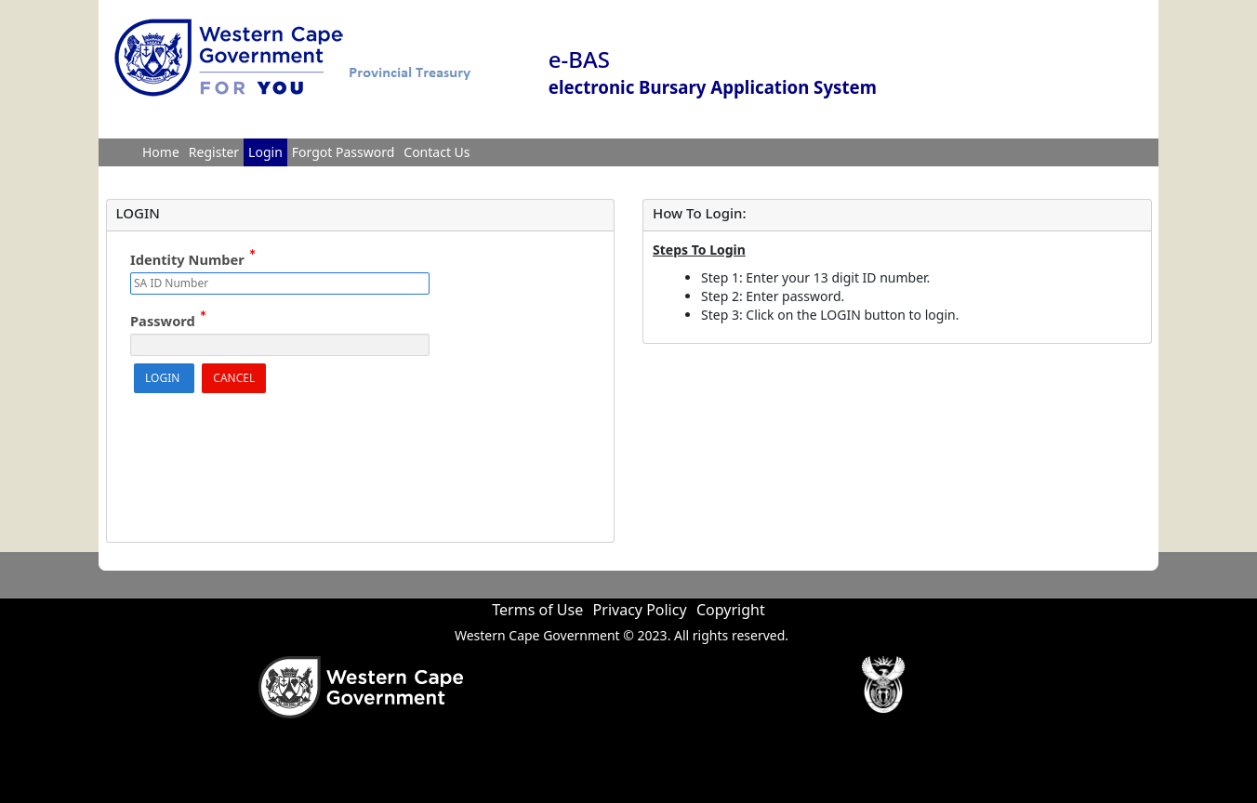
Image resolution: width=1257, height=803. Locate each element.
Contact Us (437, 152)
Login (265, 152)
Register (214, 152)
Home (160, 152)
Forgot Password (343, 152)
